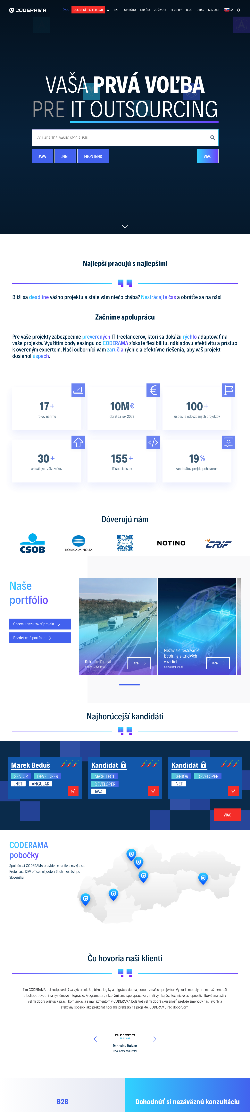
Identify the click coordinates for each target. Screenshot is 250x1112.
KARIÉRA (145, 10)
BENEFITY (176, 10)
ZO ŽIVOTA (160, 10)
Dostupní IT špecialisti (88, 10)
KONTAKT (213, 10)
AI (108, 10)
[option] (32, 543)
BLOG (189, 10)
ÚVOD (65, 10)
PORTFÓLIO (129, 10)
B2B (116, 10)
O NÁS (200, 10)
